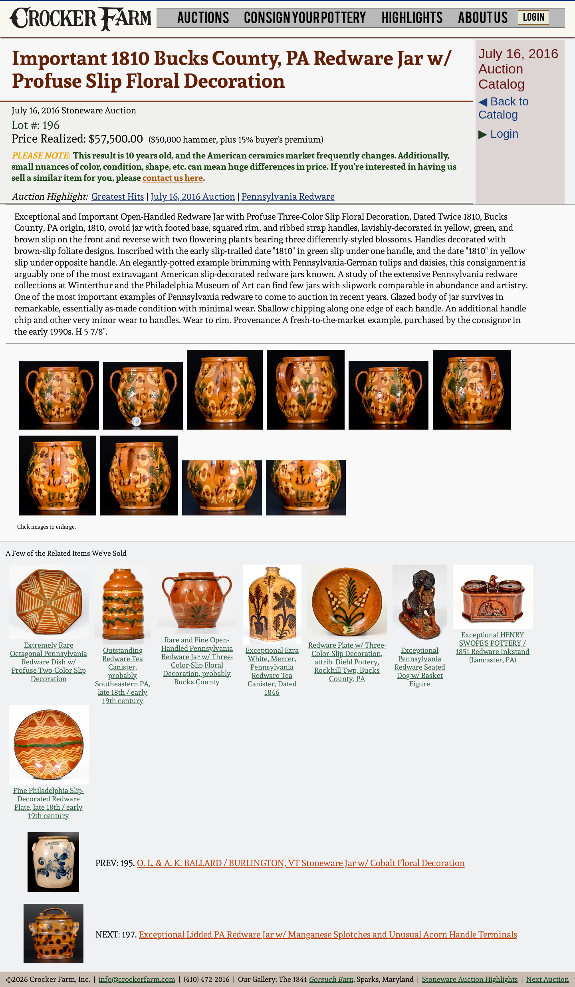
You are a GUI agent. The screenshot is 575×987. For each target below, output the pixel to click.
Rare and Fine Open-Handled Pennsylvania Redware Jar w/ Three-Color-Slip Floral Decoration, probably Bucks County (197, 661)
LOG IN (533, 16)
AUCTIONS (203, 16)
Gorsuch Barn (331, 979)
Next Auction (547, 979)
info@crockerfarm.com (137, 979)
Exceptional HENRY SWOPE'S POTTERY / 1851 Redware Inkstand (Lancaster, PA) (492, 647)
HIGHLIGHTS (412, 16)
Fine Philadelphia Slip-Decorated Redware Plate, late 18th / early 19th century (48, 803)
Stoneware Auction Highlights (470, 979)
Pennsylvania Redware (288, 196)
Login (504, 133)
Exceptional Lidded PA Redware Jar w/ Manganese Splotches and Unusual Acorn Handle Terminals (328, 934)
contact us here (173, 177)
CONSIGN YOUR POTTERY (305, 16)
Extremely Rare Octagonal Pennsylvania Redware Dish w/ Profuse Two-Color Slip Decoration (48, 662)
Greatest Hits (117, 196)
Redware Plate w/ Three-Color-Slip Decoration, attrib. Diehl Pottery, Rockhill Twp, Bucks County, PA (347, 662)
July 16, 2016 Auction (193, 196)
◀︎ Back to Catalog (503, 108)
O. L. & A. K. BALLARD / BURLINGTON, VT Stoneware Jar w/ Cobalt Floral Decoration (301, 863)
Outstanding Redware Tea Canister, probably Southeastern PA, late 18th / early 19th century (122, 675)
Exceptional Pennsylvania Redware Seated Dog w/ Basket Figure (420, 667)
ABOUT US (483, 16)
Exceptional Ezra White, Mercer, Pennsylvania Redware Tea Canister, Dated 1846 (272, 671)
